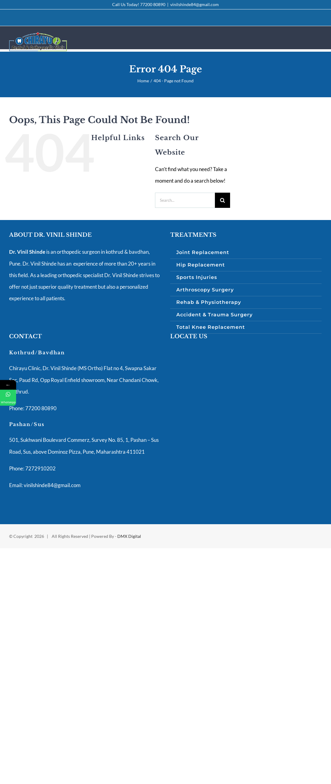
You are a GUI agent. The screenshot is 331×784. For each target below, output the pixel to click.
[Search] (222, 200)
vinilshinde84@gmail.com (194, 4)
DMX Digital (129, 536)
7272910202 (40, 468)
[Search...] (185, 200)
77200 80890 (152, 4)
